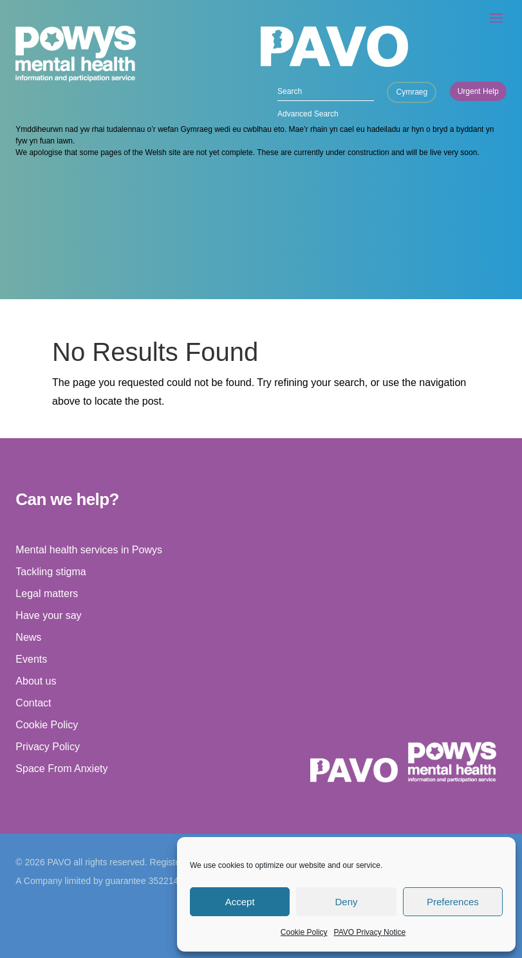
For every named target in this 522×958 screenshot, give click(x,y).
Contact (33, 702)
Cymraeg (411, 92)
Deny (346, 901)
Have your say (48, 615)
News (28, 637)
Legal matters (46, 593)
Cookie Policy (304, 932)
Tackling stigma (50, 571)
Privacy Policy (47, 746)
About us (35, 681)
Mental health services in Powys (88, 549)
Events (31, 659)
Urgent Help (478, 91)
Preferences (453, 901)
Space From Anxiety (61, 768)
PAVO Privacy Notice (370, 932)
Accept (240, 901)
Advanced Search (308, 113)
